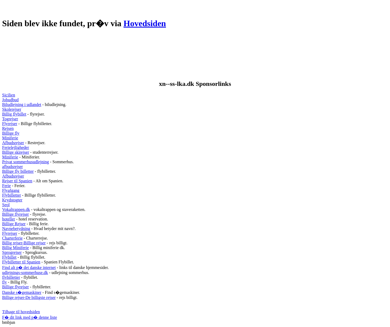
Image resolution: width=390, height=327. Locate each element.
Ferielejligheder (15, 147)
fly (4, 282)
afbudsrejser (12, 166)
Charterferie (12, 238)
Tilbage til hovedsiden (21, 312)
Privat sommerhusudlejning (25, 162)
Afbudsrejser (13, 142)
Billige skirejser (15, 152)
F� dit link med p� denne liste (29, 317)
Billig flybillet (14, 114)
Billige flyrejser (15, 214)
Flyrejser (9, 123)
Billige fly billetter (18, 171)
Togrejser (10, 119)
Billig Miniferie (15, 247)
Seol (6, 204)
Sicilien (8, 95)
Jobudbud (10, 100)
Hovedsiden (145, 23)
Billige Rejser (13, 224)
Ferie (6, 185)
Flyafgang (10, 190)
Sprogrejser (12, 252)
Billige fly (10, 133)
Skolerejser (11, 109)
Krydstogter (12, 200)
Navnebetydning (16, 228)
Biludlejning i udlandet (21, 104)
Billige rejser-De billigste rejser (29, 297)
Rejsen (8, 128)
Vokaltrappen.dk (16, 209)
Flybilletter (11, 195)
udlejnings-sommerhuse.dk (25, 272)
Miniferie (10, 138)
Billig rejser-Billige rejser (24, 243)
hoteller (8, 219)
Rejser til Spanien (17, 181)
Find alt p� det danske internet (29, 267)
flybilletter (11, 277)
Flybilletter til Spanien (21, 262)
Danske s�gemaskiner (21, 292)
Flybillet (9, 257)
